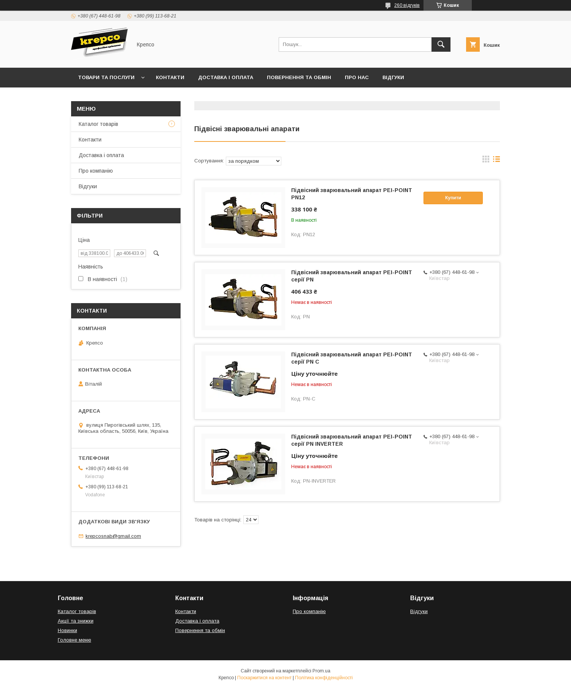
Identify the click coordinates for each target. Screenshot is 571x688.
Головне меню (74, 640)
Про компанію (96, 171)
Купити (453, 197)
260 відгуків (407, 5)
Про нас (357, 77)
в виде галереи (485, 161)
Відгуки (393, 77)
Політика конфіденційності (324, 677)
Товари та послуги (106, 77)
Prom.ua (321, 671)
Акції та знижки (76, 621)
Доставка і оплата (225, 77)
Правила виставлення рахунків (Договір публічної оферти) (166, 97)
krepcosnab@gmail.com (113, 536)
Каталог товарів (98, 124)
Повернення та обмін (299, 77)
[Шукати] (440, 44)
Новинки (67, 630)
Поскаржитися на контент (264, 677)
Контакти (170, 77)
